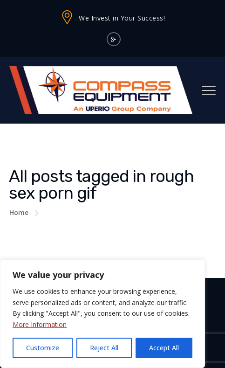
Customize (42, 347)
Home (18, 212)
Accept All (164, 347)
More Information (40, 324)
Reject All (104, 347)
